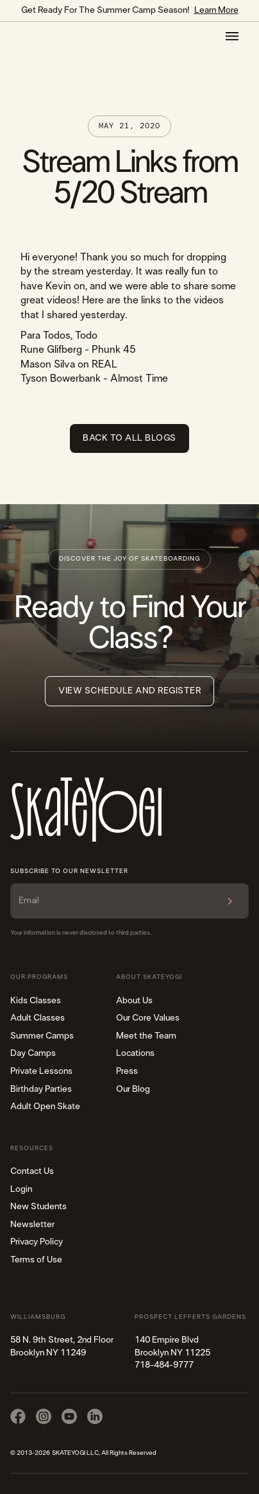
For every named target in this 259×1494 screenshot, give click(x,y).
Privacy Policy (36, 1241)
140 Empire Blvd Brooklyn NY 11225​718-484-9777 (172, 1353)
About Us (134, 1000)
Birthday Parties (41, 1089)
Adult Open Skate (45, 1106)
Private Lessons (41, 1071)
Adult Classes (37, 1018)
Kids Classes (35, 1000)
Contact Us (32, 1171)
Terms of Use (36, 1259)
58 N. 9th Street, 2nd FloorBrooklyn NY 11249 (61, 1346)
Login (21, 1189)
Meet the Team (146, 1035)
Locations (135, 1053)
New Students (38, 1206)
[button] (232, 36)
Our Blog (133, 1089)
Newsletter (32, 1224)
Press (127, 1071)
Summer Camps (42, 1035)
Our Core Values (148, 1018)
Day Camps (33, 1053)
